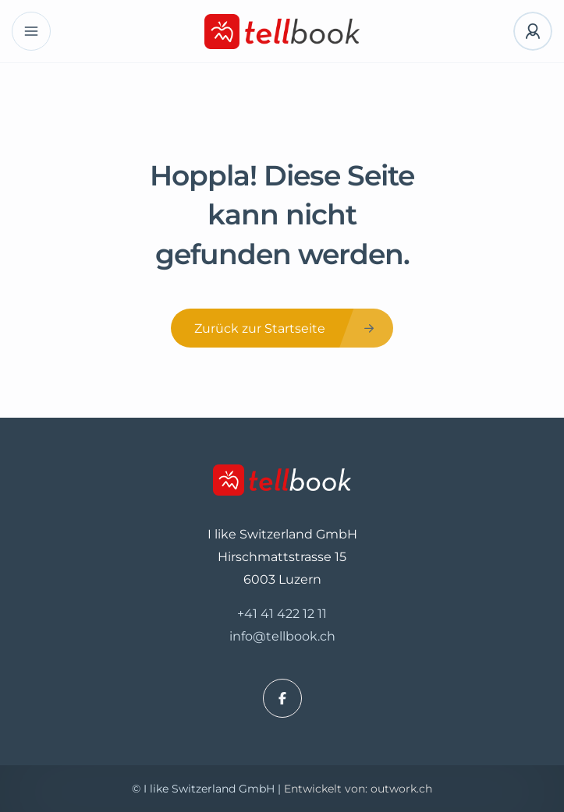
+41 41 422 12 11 (282, 613)
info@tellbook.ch (282, 636)
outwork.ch (401, 789)
